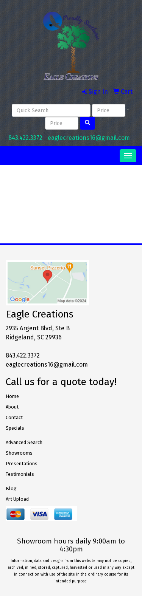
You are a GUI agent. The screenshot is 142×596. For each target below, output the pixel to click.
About (12, 407)
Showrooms (19, 453)
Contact (14, 417)
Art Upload (17, 499)
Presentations (21, 463)
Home (12, 396)
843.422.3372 (25, 137)
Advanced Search (24, 442)
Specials (15, 428)
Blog (11, 488)
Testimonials (20, 474)
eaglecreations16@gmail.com (89, 137)
